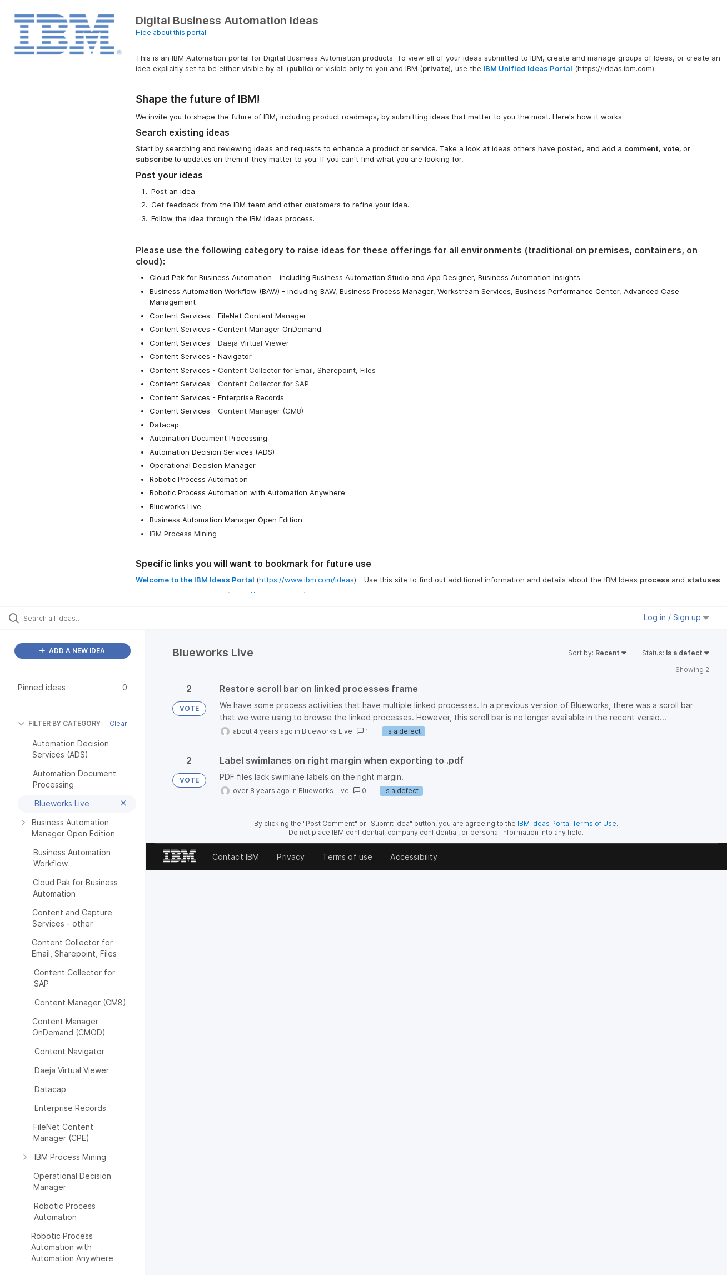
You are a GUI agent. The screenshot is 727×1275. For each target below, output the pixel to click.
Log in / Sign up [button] (676, 617)
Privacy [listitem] (291, 856)
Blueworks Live (327, 731)
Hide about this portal (171, 32)
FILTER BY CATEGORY (59, 723)
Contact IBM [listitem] (236, 856)
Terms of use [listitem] (347, 856)
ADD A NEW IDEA (72, 650)
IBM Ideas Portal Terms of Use (566, 823)
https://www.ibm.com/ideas (306, 579)
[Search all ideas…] (87, 618)
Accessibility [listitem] (413, 856)
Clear (118, 723)
